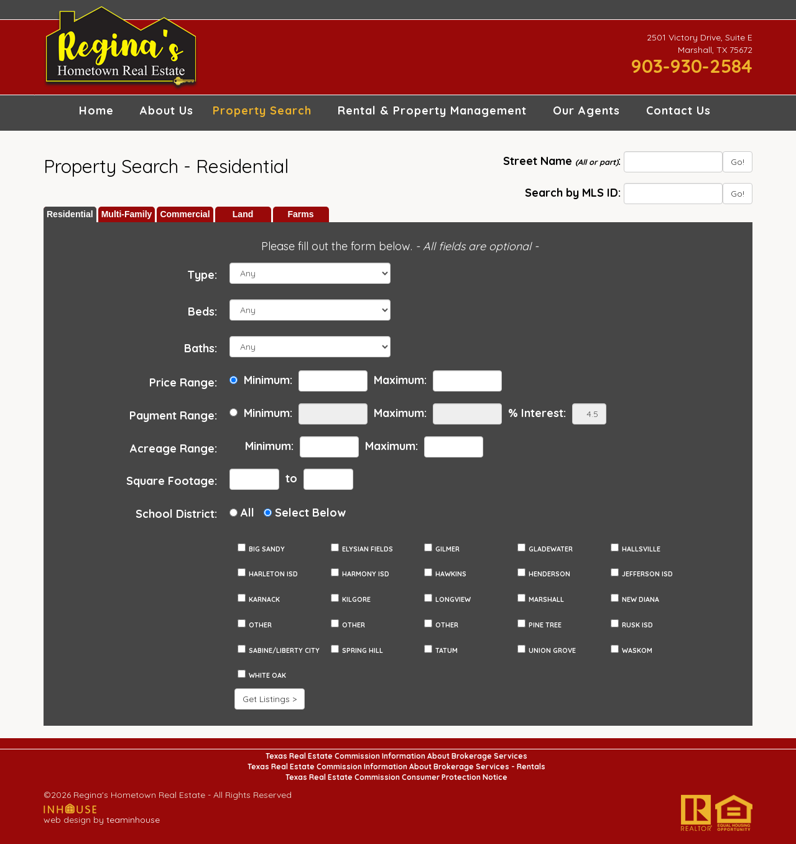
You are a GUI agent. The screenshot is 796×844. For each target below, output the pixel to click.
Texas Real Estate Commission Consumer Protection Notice (396, 777)
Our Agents (586, 110)
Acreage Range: (173, 448)
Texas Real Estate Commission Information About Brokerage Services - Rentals (396, 766)
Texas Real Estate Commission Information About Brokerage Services (396, 756)
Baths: (200, 348)
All (247, 512)
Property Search (262, 110)
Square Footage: (171, 481)
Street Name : (562, 161)
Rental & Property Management (432, 110)
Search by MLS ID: (573, 192)
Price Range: (183, 382)
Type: (202, 275)
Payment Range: (173, 415)
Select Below (310, 512)
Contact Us (678, 110)
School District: (176, 514)
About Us (166, 110)
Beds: (202, 311)
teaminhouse (133, 819)
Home (96, 110)
